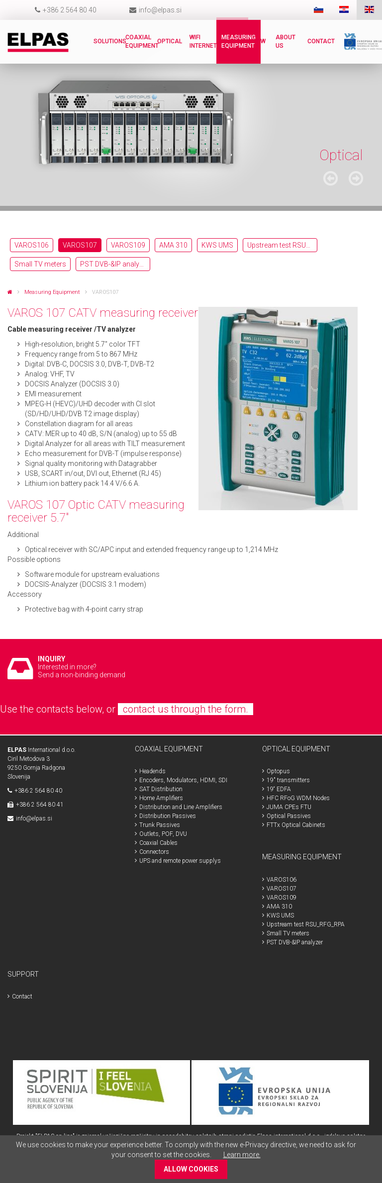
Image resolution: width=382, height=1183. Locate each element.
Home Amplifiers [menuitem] (161, 798)
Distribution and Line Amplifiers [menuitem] (180, 807)
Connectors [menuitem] (154, 851)
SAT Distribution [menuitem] (161, 789)
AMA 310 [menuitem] (173, 245)
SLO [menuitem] (318, 10)
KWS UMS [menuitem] (217, 245)
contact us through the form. (185, 709)
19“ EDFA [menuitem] (279, 789)
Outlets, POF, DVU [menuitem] (163, 833)
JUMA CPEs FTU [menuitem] (289, 807)
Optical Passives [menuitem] (289, 816)
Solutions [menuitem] (110, 41)
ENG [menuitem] (369, 10)
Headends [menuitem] (152, 771)
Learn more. (242, 1155)
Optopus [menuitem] (278, 771)
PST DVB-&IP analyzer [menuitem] (114, 264)
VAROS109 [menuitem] (128, 245)
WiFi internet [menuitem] (203, 41)
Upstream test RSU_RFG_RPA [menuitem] (282, 245)
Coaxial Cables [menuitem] (158, 842)
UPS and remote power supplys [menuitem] (180, 860)
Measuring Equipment (52, 292)
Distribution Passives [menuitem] (167, 816)
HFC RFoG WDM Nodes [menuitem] (298, 798)
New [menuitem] (259, 41)
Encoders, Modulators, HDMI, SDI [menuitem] (183, 780)
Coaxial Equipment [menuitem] (142, 41)
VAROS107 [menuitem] (80, 245)
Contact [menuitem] (321, 41)
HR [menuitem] (344, 10)
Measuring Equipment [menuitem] (238, 41)
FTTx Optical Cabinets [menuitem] (296, 824)
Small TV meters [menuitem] (40, 264)
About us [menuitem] (285, 41)
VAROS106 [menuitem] (31, 245)
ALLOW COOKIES (191, 1169)
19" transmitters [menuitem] (288, 780)
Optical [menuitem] (169, 41)
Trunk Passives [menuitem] (159, 824)
